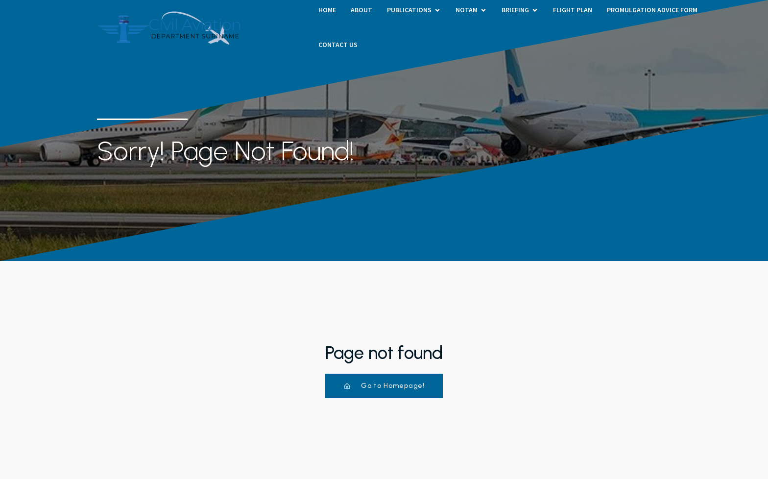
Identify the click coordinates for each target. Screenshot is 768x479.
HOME (327, 9)
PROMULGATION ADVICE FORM (652, 9)
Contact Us (338, 44)
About (361, 9)
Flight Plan (572, 9)
